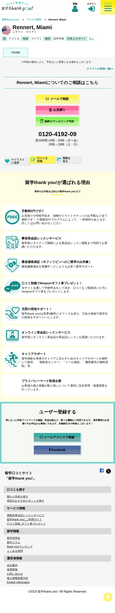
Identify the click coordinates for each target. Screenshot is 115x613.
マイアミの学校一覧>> (99, 68)
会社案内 (12, 565)
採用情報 (12, 569)
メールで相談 (57, 98)
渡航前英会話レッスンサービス (25, 515)
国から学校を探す (17, 496)
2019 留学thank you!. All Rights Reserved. (58, 591)
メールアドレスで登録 (57, 437)
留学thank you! (10, 19)
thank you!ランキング (20, 546)
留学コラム (13, 542)
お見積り (57, 109)
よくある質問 (15, 550)
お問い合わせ (15, 573)
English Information (18, 582)
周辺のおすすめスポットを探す (25, 500)
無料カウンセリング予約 (57, 121)
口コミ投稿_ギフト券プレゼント (26, 523)
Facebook (57, 450)
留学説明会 (13, 538)
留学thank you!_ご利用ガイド (24, 519)
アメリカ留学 (34, 19)
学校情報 (15, 52)
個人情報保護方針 (17, 578)
